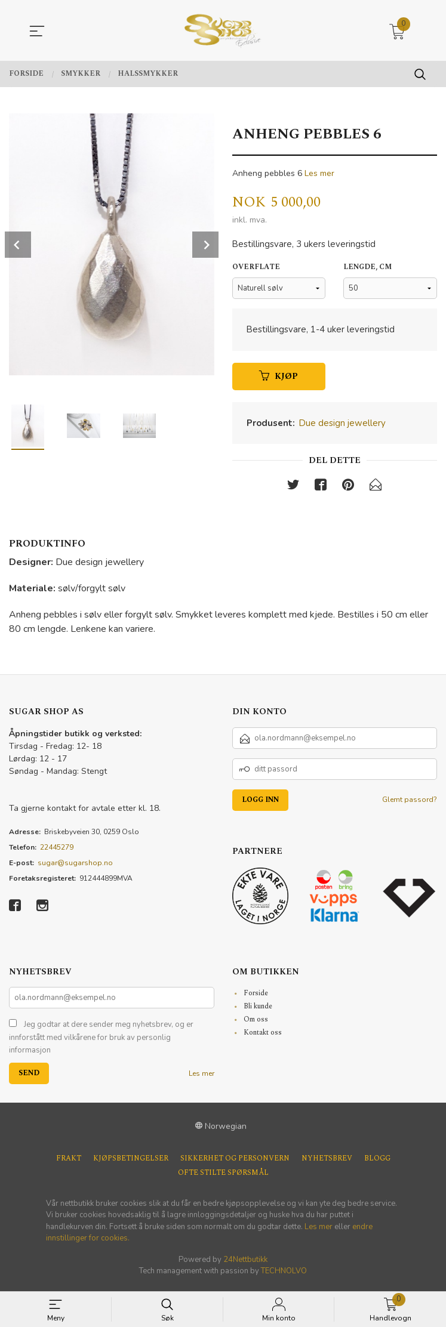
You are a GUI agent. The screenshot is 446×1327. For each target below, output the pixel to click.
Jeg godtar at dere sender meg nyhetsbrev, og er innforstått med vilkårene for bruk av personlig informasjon (101, 1041)
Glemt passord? (409, 803)
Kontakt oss (263, 1036)
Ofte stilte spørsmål (223, 1177)
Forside (256, 997)
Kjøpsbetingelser (130, 1163)
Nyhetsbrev (327, 1163)
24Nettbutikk (245, 1263)
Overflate (256, 269)
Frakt (68, 1163)
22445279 (56, 851)
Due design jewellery (342, 426)
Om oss (256, 1023)
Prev (18, 245)
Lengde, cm (367, 269)
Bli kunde (258, 1010)
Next (205, 245)
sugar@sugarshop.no (75, 866)
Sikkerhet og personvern (235, 1163)
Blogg (377, 1163)
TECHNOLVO (284, 1275)
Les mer (319, 173)
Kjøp (278, 379)
